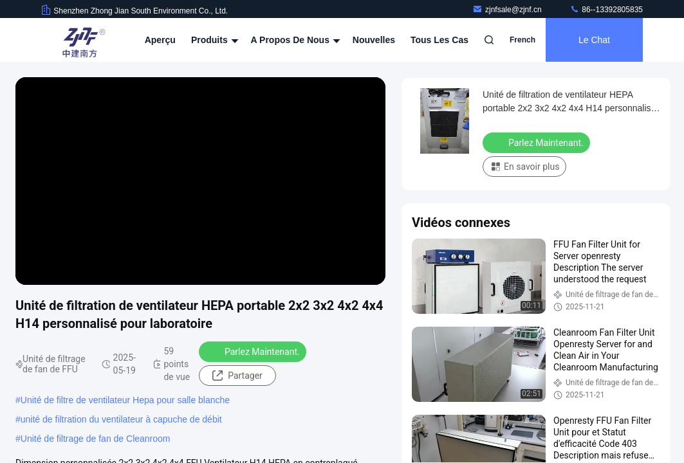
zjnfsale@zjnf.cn (508, 9)
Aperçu (160, 40)
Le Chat (594, 40)
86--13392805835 (606, 9)
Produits (213, 40)
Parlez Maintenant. (254, 351)
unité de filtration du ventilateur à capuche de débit (121, 419)
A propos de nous (294, 40)
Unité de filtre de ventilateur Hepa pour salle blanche (125, 400)
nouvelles (374, 40)
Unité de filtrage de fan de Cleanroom (96, 438)
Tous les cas (439, 40)
